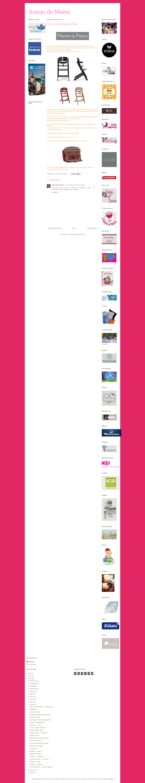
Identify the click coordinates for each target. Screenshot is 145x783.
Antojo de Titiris (34, 735)
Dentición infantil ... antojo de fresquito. (41, 767)
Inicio (74, 228)
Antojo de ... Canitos (36, 725)
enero (32, 773)
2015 (30, 673)
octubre (32, 686)
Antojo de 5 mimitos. (36, 754)
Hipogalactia (33, 709)
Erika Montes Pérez (58, 185)
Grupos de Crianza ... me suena (39, 759)
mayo (32, 699)
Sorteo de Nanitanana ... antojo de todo (41, 706)
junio (31, 696)
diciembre (33, 681)
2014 (30, 676)
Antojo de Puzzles (35, 717)
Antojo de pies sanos (36, 740)
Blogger (111, 779)
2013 (30, 678)
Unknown (31, 661)
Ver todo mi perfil (31, 664)
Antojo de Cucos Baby (36, 746)
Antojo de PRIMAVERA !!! (37, 722)
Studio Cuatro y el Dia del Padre (39, 738)
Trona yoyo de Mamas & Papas (39, 743)
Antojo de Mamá (49, 11)
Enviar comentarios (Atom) (77, 234)
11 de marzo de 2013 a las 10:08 (74, 185)
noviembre (33, 683)
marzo (32, 704)
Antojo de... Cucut (35, 761)
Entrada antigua (92, 228)
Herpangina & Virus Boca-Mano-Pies (40, 720)
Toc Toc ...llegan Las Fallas (38, 727)
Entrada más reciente (54, 228)
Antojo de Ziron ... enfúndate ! (38, 733)
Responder (55, 192)
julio (31, 694)
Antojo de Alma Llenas (36, 730)
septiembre (33, 689)
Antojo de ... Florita (35, 751)
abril (31, 702)
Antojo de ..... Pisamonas (37, 756)
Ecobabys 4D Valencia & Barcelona (40, 714)
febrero (32, 770)
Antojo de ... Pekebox (36, 764)
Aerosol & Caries (35, 712)
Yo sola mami (34, 748)
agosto (32, 691)
